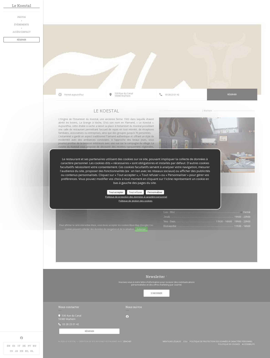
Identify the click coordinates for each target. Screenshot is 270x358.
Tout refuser (135, 192)
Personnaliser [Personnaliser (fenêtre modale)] (155, 192)
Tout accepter (116, 192)
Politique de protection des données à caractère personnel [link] (136, 196)
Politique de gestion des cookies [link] (135, 200)
